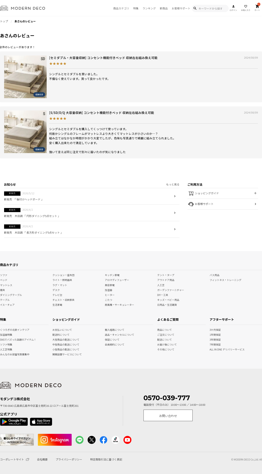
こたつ (108, 299)
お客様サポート (181, 8)
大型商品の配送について (62, 339)
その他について (162, 349)
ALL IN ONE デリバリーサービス (215, 349)
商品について (162, 329)
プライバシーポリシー (69, 459)
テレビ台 (57, 294)
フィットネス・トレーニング (226, 279)
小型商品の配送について (62, 349)
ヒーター (110, 294)
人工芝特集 (5, 349)
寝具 (2, 289)
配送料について (61, 334)
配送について (162, 339)
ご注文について (162, 334)
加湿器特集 (5, 334)
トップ (4, 21)
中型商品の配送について (62, 344)
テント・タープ (165, 275)
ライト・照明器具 (62, 279)
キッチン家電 (112, 275)
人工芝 (161, 284)
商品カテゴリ (121, 8)
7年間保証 (215, 344)
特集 (136, 8)
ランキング (149, 8)
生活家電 (57, 304)
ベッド (3, 279)
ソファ (3, 275)
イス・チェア (7, 304)
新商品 (164, 8)
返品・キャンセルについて (115, 334)
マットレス (6, 284)
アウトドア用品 (165, 279)
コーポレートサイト (14, 459)
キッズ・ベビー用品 (168, 299)
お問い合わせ (168, 416)
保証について (112, 339)
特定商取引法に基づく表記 (106, 459)
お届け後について (162, 344)
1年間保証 (215, 334)
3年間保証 (215, 339)
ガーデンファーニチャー (170, 289)
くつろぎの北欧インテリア (5, 329)
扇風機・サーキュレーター (119, 304)
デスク (56, 289)
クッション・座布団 (63, 275)
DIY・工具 (162, 294)
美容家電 (110, 284)
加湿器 (108, 289)
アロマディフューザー (117, 279)
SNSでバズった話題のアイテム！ (5, 339)
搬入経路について (114, 329)
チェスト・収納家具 (63, 299)
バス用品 (214, 275)
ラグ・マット (59, 284)
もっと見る (172, 184)
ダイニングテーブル (11, 294)
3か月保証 (215, 329)
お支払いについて (62, 329)
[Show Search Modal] (195, 8)
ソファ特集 (5, 344)
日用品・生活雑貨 (167, 304)
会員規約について (114, 344)
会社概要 (42, 459)
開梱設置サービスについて (62, 354)
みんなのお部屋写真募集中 (5, 354)
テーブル (5, 299)
